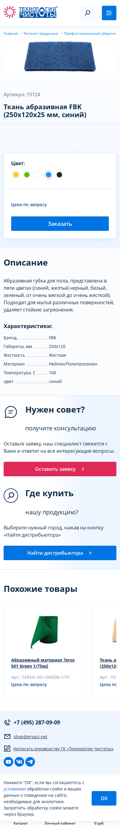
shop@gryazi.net (25, 736)
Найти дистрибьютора (60, 553)
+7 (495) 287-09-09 (32, 722)
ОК (104, 798)
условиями (15, 789)
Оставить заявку (60, 469)
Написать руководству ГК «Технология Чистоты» (59, 748)
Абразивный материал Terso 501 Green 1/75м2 (43, 663)
